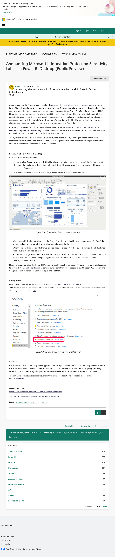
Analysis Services (15, 479)
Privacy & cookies (7, 536)
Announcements (21, 402)
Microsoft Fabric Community (22, 53)
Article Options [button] (98, 78)
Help (95, 31)
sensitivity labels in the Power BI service (64, 284)
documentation (17, 378)
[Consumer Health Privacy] (32, 549)
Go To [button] (103, 31)
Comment (13, 437)
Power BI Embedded (16, 484)
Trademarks (5, 544)
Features (34, 402)
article (34, 291)
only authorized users (30, 267)
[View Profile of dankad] (18, 86)
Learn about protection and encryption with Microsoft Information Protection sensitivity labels (34, 396)
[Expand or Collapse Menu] (3, 25)
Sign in (87, 31)
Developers (13, 468)
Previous (88, 506)
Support (11, 473)
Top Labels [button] (12, 445)
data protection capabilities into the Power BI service (72, 105)
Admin (11, 495)
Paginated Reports (16, 500)
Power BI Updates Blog (74, 53)
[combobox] (83, 36)
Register (78, 31)
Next (105, 506)
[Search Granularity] (43, 36)
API (9, 490)
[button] (104, 86)
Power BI (44, 402)
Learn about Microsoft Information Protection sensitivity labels (35, 391)
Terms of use (6, 540)
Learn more (7, 12)
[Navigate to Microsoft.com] (8, 19)
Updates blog (49, 53)
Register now (61, 44)
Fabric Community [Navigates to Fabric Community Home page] (27, 19)
